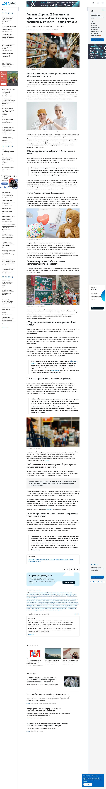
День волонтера (55, 592)
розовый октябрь (57, 595)
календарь (55, 370)
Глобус (36, 592)
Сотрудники (94, 25)
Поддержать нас (95, 35)
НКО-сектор (39, 717)
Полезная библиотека (96, 31)
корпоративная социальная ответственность (37, 594)
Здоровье (52, 664)
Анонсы (28, 703)
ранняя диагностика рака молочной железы (41, 595)
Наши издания (94, 33)
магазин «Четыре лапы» (54, 594)
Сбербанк (63, 595)
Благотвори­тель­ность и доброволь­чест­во (46, 703)
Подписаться (97, 40)
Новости (28, 717)
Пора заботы (66, 594)
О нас (92, 21)
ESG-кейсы (32, 592)
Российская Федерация (34, 590)
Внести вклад (69, 582)
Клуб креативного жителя (66, 592)
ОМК (61, 594)
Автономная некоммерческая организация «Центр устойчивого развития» (47, 599)
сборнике (49, 509)
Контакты (93, 23)
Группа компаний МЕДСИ (45, 592)
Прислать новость (95, 29)
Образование (40, 731)
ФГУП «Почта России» (72, 595)
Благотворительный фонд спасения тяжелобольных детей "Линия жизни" (44, 609)
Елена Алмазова (30, 29)
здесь (47, 460)
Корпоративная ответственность (43, 29)
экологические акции (31, 597)
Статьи (28, 10)
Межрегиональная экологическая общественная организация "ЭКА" (50, 606)
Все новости (5, 327)
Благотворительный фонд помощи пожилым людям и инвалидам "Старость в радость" (55, 608)
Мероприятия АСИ (95, 27)
